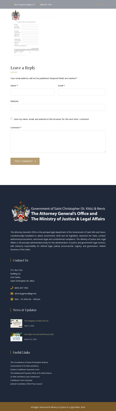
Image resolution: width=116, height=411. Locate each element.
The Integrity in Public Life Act (36, 321)
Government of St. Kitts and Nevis (24, 366)
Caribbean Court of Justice (21, 380)
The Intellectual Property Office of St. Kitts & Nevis (31, 373)
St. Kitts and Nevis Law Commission (25, 376)
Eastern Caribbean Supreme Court (24, 369)
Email (61, 85)
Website (14, 101)
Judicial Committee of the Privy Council (26, 384)
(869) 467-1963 (46, 4)
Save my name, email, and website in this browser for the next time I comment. (51, 119)
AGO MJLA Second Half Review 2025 (39, 334)
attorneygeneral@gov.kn (24, 4)
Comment (15, 127)
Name (14, 85)
